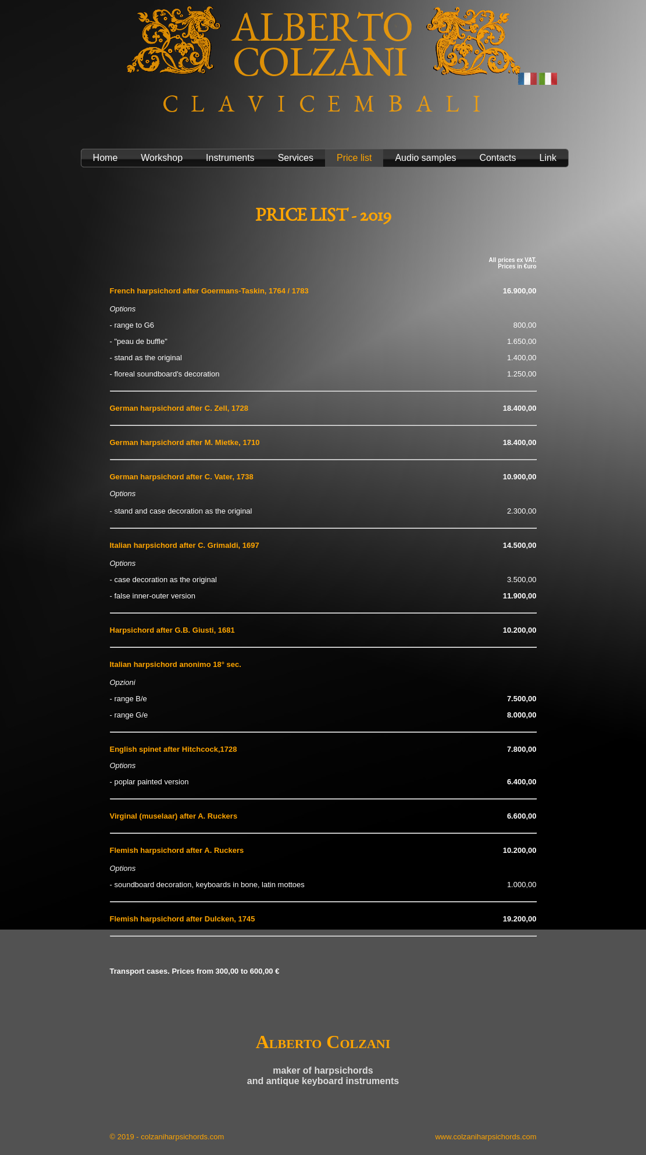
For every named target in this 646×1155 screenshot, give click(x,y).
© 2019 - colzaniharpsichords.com (167, 1136)
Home (105, 158)
